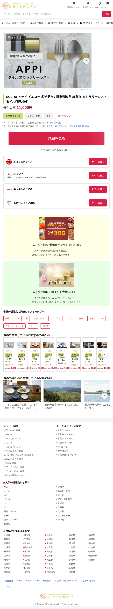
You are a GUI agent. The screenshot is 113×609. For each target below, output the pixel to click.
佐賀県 (92, 535)
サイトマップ (24, 581)
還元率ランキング (66, 434)
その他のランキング (67, 455)
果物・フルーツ (11, 511)
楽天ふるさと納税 (12, 430)
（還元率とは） (56, 122)
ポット (33, 326)
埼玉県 (27, 535)
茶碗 (7, 318)
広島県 (72, 547)
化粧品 (61, 511)
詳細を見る (15, 37)
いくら (7, 491)
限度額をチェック (74, 5)
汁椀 (18, 318)
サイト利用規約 (43, 581)
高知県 (72, 568)
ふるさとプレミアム (13, 447)
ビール (7, 516)
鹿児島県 (93, 556)
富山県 (27, 556)
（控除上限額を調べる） (78, 126)
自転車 (61, 503)
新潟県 (27, 552)
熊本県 (92, 543)
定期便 (61, 487)
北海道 (7, 535)
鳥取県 (72, 535)
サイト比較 (10, 426)
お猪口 (92, 318)
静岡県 (50, 539)
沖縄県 (92, 560)
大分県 (92, 547)
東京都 (27, 543)
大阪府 (50, 560)
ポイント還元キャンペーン (16, 475)
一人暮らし (63, 447)
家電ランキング (65, 438)
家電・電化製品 (65, 499)
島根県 (72, 539)
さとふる (8, 443)
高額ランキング (65, 443)
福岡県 (72, 572)
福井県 (27, 564)
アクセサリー (64, 516)
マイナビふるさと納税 (14, 471)
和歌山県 (51, 572)
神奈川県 (28, 547)
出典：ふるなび (86, 90)
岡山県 (72, 543)
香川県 (72, 560)
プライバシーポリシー (66, 581)
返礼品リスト (88, 5)
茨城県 (7, 564)
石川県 (27, 560)
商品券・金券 (64, 491)
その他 (45, 326)
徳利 (81, 318)
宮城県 (7, 547)
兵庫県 (50, 564)
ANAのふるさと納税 (13, 451)
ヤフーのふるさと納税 (14, 467)
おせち (7, 524)
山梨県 (27, 568)
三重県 (50, 547)
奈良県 (50, 568)
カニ (6, 495)
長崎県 (92, 539)
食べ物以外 (63, 451)
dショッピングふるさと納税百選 (19, 455)
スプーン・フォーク (14, 326)
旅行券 (61, 495)
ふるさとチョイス (12, 438)
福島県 (7, 560)
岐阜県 (50, 535)
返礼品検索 (37, 23)
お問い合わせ (88, 581)
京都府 (50, 556)
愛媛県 (72, 564)
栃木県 (7, 568)
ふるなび (8, 434)
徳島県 (72, 556)
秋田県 (7, 552)
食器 (72, 23)
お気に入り (99, 5)
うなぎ (7, 499)
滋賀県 (50, 552)
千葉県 (27, 539)
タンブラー (55, 318)
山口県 (72, 552)
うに (6, 503)
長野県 (27, 572)
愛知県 (50, 543)
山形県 (7, 556)
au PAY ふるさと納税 (13, 459)
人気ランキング (65, 430)
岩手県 (7, 543)
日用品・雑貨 (56, 23)
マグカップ (39, 318)
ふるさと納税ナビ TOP (14, 23)
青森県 (7, 539)
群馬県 (7, 572)
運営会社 (8, 581)
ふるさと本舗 (10, 463)
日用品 (61, 507)
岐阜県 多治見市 (13, 116)
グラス (70, 318)
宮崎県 (92, 552)
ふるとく (8, 586)
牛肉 (6, 487)
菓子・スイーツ (11, 520)
